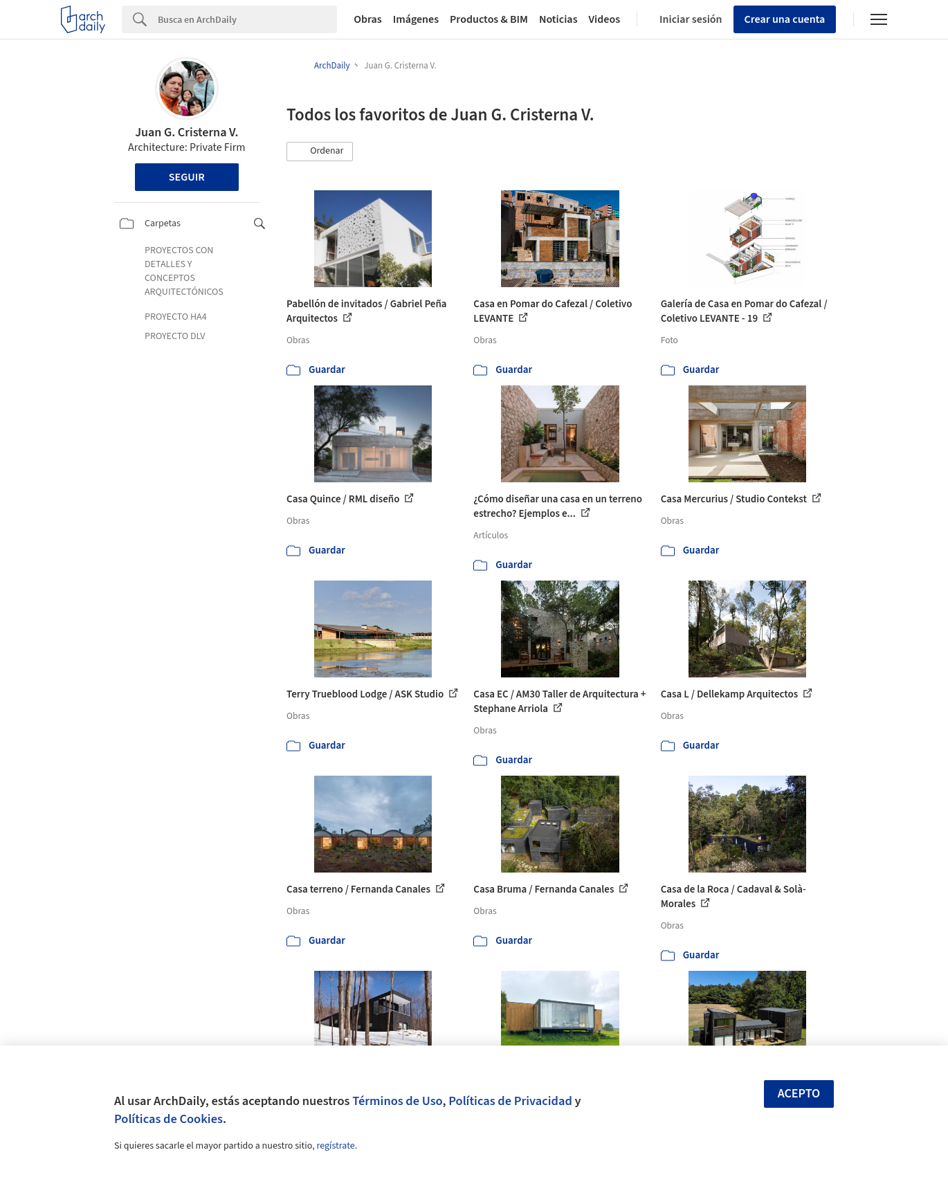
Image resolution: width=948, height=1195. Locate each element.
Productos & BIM (489, 19)
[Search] (247, 19)
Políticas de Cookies (168, 1119)
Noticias (558, 19)
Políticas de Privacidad (510, 1101)
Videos (605, 19)
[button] (319, 151)
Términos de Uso (397, 1101)
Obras (368, 19)
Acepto (799, 1093)
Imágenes (416, 19)
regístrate (335, 1146)
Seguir (187, 177)
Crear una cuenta (785, 19)
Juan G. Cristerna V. (186, 132)
